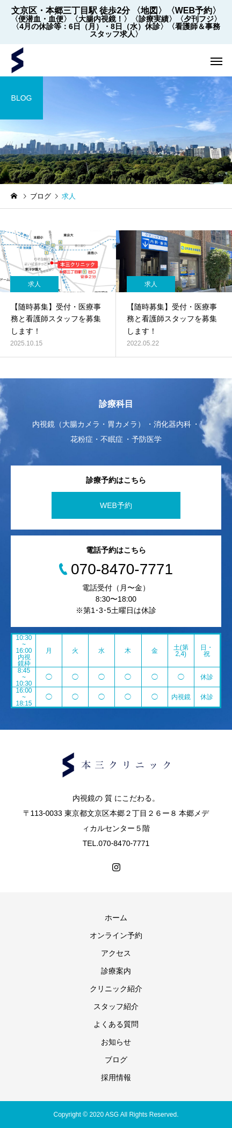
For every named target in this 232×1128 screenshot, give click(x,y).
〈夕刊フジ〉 (198, 19)
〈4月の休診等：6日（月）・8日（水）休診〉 (89, 26)
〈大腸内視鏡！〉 (101, 19)
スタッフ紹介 (116, 1006)
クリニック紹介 (116, 988)
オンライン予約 (116, 935)
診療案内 (116, 971)
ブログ (116, 1059)
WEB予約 (116, 505)
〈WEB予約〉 (193, 10)
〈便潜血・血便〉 (41, 19)
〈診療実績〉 (153, 19)
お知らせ (116, 1042)
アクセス (116, 953)
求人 (34, 284)
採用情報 (116, 1077)
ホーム (116, 917)
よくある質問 (116, 1024)
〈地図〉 (149, 10)
